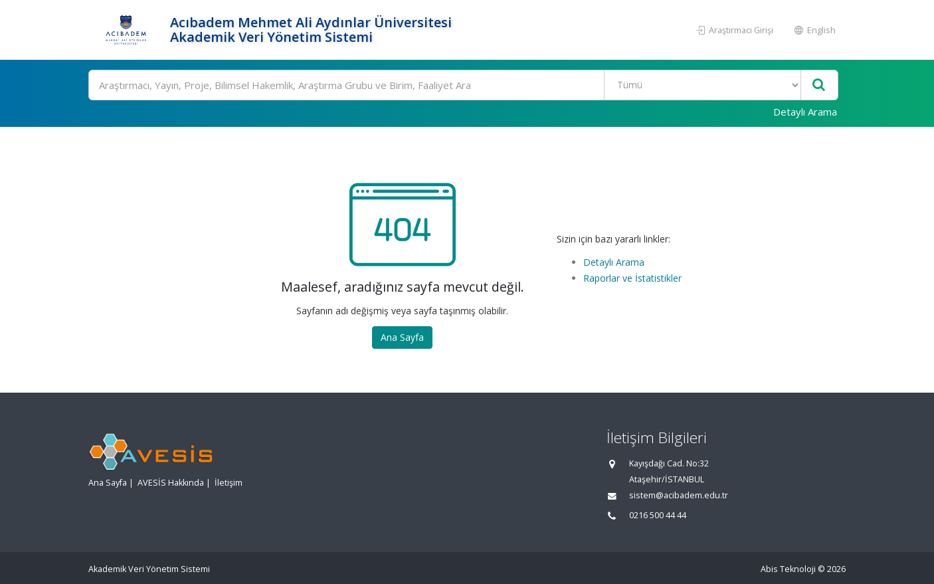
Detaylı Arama (805, 111)
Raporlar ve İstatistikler (632, 278)
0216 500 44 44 (657, 515)
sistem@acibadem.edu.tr (678, 495)
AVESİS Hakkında (171, 482)
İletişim (228, 482)
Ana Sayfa (402, 337)
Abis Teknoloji (788, 569)
